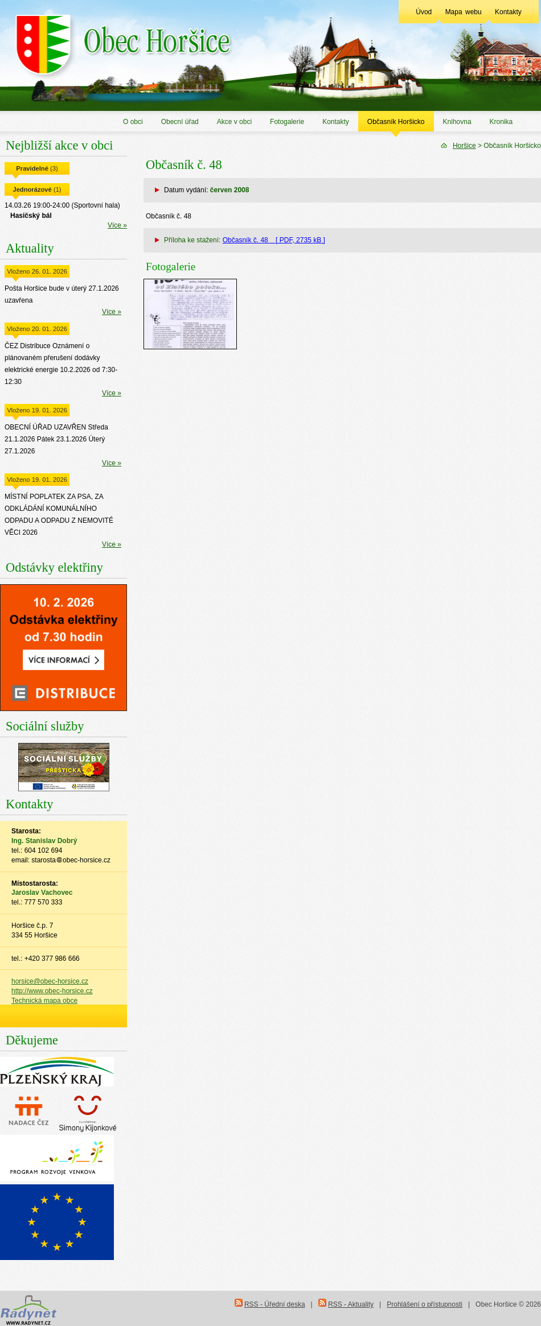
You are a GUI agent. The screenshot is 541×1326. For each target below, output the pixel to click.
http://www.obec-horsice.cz (52, 991)
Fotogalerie (287, 122)
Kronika (501, 122)
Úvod (424, 12)
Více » (117, 225)
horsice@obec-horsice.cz (49, 981)
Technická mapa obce (44, 1001)
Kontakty (508, 12)
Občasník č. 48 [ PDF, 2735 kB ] (274, 240)
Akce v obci (234, 122)
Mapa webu (463, 12)
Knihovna (457, 122)
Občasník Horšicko (396, 122)
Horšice (464, 146)
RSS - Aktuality (351, 1304)
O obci (133, 122)
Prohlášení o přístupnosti (424, 1304)
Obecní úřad (180, 122)
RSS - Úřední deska (274, 1304)
